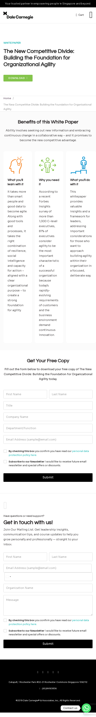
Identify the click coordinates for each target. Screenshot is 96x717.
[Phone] (48, 576)
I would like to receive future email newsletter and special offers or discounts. (47, 463)
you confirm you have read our (49, 453)
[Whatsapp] (86, 708)
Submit (48, 477)
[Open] (91, 14)
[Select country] (8, 576)
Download (18, 78)
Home (7, 98)
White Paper (12, 43)
